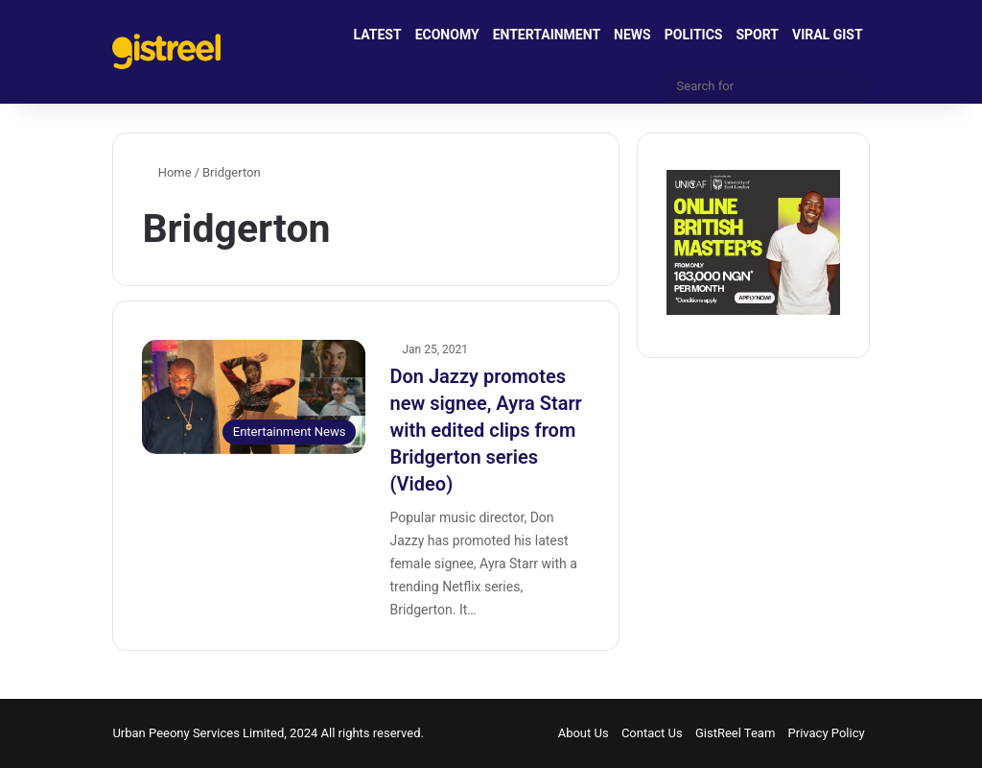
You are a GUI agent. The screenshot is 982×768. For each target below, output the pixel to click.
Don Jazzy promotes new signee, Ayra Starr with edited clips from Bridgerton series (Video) (485, 430)
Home (166, 172)
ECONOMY (447, 34)
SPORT (757, 34)
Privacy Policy (826, 733)
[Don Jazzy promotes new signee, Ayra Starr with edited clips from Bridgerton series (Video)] (253, 397)
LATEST (378, 34)
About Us (583, 733)
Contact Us (652, 733)
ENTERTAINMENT (546, 34)
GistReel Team (735, 733)
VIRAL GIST (827, 34)
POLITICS (694, 34)
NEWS (632, 34)
